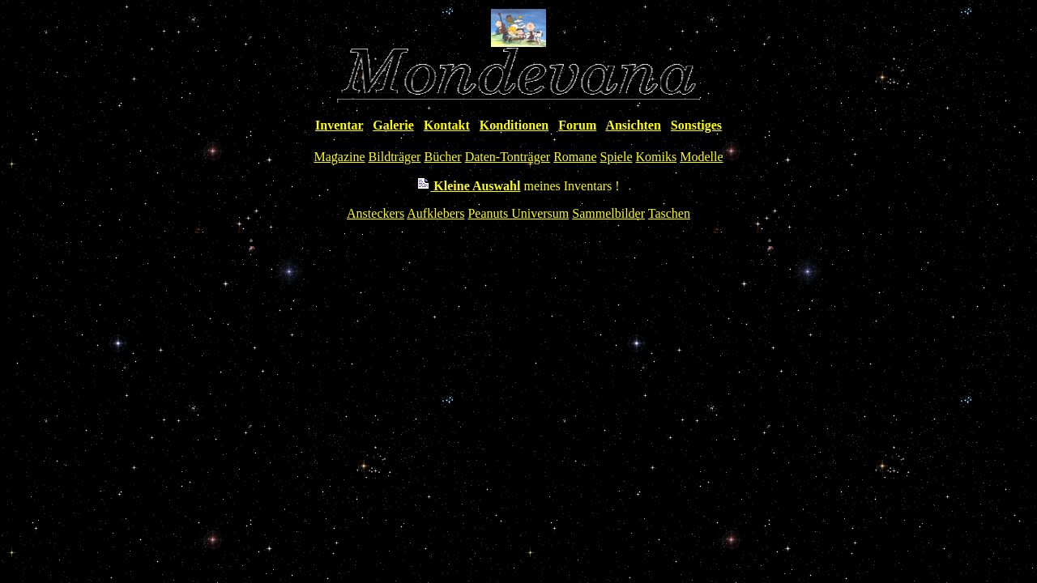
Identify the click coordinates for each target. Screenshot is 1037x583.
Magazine (339, 157)
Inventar (339, 125)
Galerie (393, 125)
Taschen (669, 213)
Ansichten (632, 125)
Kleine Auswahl (468, 186)
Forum (577, 125)
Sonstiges (696, 125)
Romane (574, 157)
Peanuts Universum (518, 213)
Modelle (701, 157)
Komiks (655, 157)
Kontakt (447, 125)
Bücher (442, 157)
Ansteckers (375, 213)
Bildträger (395, 157)
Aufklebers (435, 213)
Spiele (616, 157)
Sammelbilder (608, 213)
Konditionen (514, 125)
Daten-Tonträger (508, 157)
